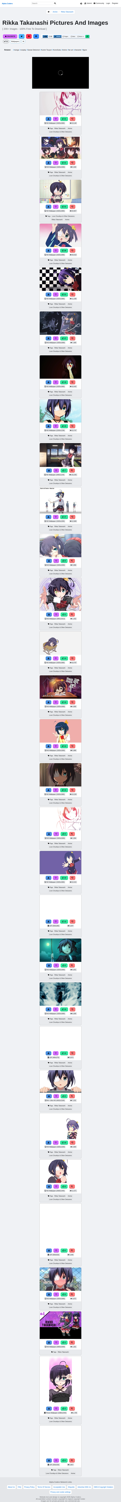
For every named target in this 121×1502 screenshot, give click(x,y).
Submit (88, 3)
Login (108, 3)
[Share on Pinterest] (29, 36)
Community (99, 3)
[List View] (50, 36)
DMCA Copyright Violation (103, 1487)
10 (64, 702)
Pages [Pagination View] (65, 36)
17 (64, 338)
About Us (11, 1487)
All (6, 41)
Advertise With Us (84, 1487)
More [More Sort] (80, 36)
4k (23, 41)
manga (16, 50)
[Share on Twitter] (21, 36)
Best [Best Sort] (73, 36)
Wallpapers (15, 41)
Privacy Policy (29, 1487)
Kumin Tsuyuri (46, 50)
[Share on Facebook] (36, 36)
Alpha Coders (7, 4)
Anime (55, 12)
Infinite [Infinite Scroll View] (57, 36)
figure (84, 50)
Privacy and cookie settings (60, 1492)
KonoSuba (56, 50)
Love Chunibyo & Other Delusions (60, 132)
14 (64, 658)
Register (115, 3)
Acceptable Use (59, 1487)
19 (64, 382)
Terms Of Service (44, 1487)
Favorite (10, 36)
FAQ (19, 1487)
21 (64, 119)
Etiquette (71, 1487)
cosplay (22, 50)
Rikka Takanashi (67, 12)
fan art (70, 50)
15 (64, 426)
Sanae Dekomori (33, 50)
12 (64, 746)
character (77, 50)
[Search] (55, 3)
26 (64, 251)
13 (64, 1053)
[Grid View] (45, 36)
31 (64, 207)
